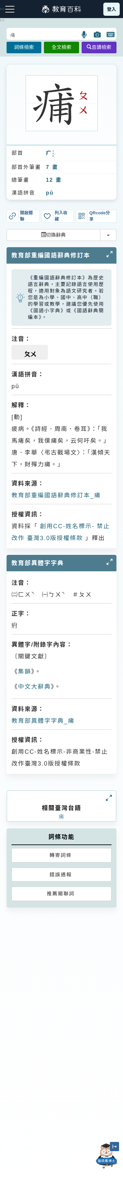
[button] (84, 34)
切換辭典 (53, 235)
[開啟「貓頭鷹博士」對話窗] (106, 1156)
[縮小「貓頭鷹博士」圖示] (114, 1146)
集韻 (24, 671)
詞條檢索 (24, 47)
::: (2, 20)
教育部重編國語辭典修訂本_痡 (56, 495)
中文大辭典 (34, 686)
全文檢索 (61, 47)
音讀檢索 (99, 47)
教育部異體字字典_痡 (42, 721)
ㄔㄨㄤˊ (53, 153)
